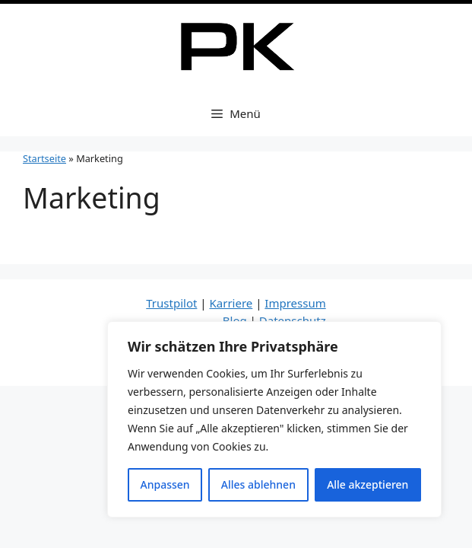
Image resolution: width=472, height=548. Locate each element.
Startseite (44, 158)
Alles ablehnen (258, 484)
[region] (274, 419)
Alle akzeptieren (367, 484)
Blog (235, 320)
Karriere (230, 303)
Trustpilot (171, 303)
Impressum (295, 303)
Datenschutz (292, 320)
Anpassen (165, 484)
